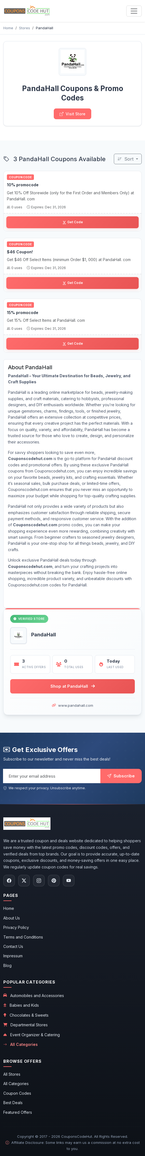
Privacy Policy (16, 927)
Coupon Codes (17, 1093)
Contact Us (13, 946)
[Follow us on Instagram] (39, 880)
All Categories (20, 1044)
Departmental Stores (25, 1024)
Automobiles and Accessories (33, 995)
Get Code (72, 222)
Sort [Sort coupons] (126, 159)
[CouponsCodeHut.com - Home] (26, 10)
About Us (11, 918)
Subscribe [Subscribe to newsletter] (121, 775)
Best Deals (13, 1102)
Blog (7, 965)
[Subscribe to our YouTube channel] (68, 880)
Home (8, 908)
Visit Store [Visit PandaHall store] (72, 113)
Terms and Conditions (23, 937)
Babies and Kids (21, 1005)
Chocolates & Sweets (26, 1015)
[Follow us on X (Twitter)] (24, 880)
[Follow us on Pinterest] (54, 880)
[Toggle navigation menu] (134, 11)
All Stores (11, 1074)
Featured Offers (17, 1112)
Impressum (13, 955)
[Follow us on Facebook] (9, 880)
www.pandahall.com (75, 705)
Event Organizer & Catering (31, 1034)
